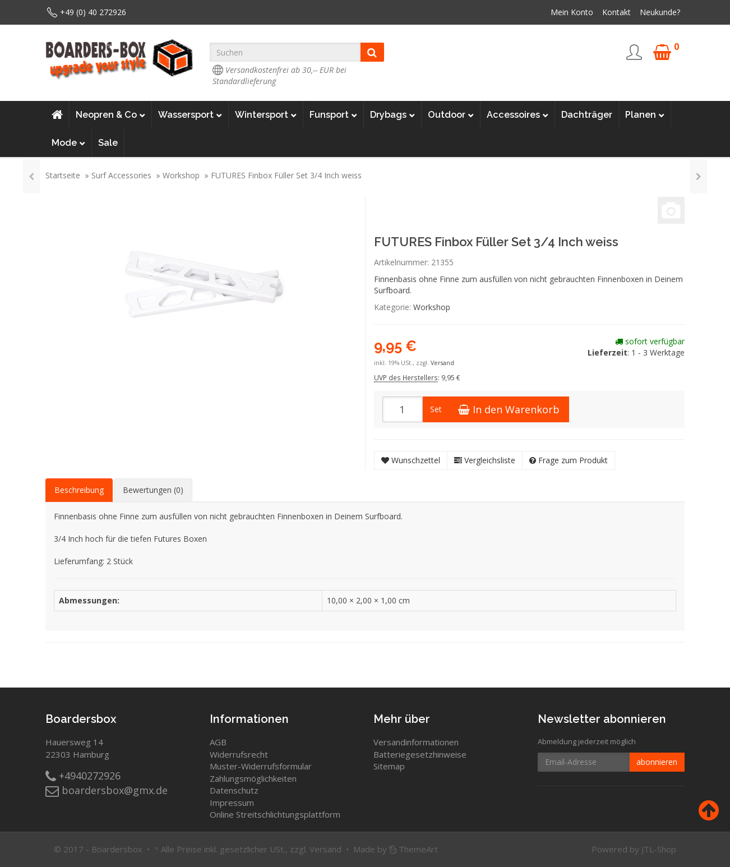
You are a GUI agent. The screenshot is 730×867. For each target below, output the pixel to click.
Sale (108, 142)
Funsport (333, 115)
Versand (442, 363)
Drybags (392, 115)
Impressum (232, 802)
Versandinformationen (416, 742)
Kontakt (616, 12)
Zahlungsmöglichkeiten (253, 778)
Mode (68, 143)
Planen (644, 115)
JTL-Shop (658, 849)
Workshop (181, 175)
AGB (218, 742)
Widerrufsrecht (239, 754)
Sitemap (389, 766)
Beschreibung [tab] (79, 490)
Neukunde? (660, 12)
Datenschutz (234, 790)
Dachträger (586, 114)
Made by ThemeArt (395, 849)
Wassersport (190, 115)
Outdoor (451, 115)
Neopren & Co (110, 115)
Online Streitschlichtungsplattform (275, 814)
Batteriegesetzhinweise (419, 754)
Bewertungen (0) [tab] (153, 490)
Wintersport (266, 115)
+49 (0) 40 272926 (93, 12)
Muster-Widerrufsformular (261, 766)
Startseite (62, 175)
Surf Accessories (121, 175)
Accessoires (517, 115)
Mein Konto (572, 12)
